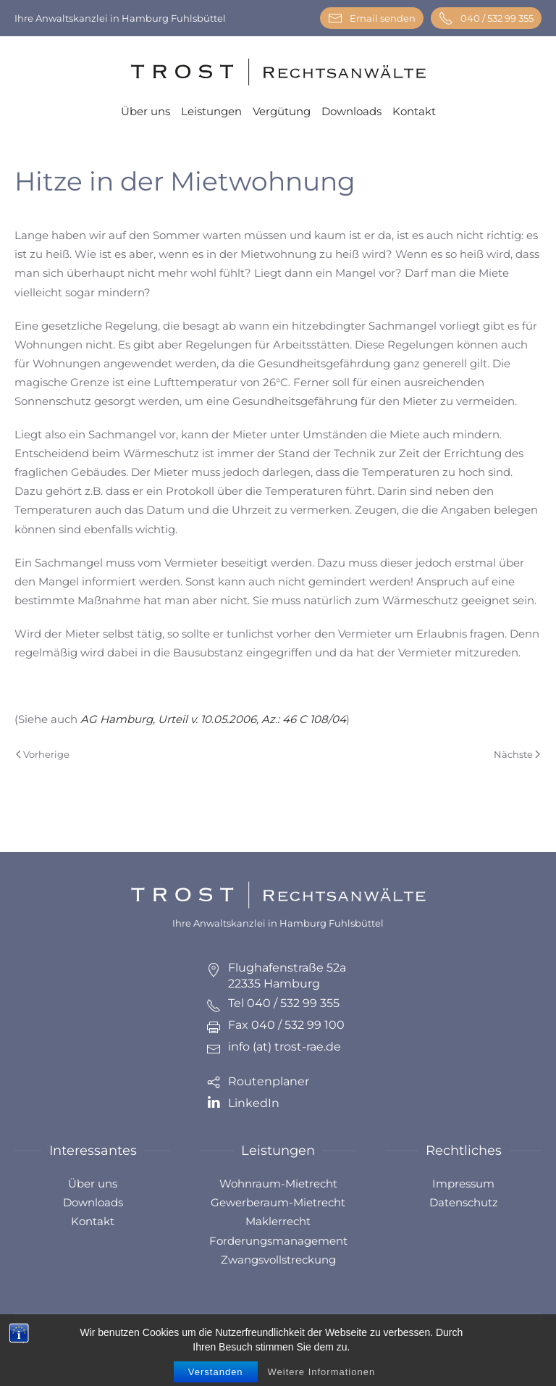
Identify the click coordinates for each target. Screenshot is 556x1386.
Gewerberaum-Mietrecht (278, 1202)
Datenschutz (463, 1202)
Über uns (145, 111)
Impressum (463, 1183)
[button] (527, 1342)
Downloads (351, 111)
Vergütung (282, 111)
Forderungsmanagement (278, 1241)
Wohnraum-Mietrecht (278, 1183)
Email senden (372, 18)
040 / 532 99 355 (486, 18)
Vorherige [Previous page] (43, 754)
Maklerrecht (278, 1221)
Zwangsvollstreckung (278, 1259)
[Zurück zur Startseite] (278, 72)
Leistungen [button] (211, 111)
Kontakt (414, 111)
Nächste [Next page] (517, 754)
